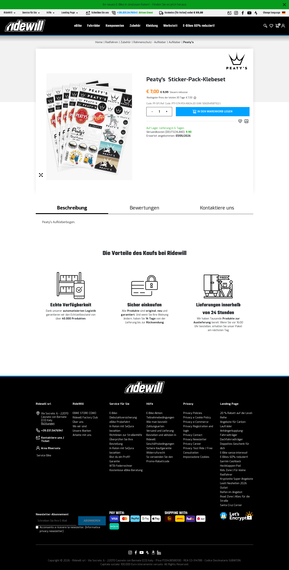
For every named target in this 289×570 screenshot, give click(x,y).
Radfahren (111, 42)
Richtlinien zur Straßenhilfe (125, 435)
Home (99, 42)
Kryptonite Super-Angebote (236, 479)
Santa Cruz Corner (231, 505)
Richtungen (48, 423)
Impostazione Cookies (196, 457)
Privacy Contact (192, 435)
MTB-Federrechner (120, 466)
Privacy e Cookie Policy (197, 417)
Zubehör (135, 26)
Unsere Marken (82, 431)
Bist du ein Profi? (119, 457)
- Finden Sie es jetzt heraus (168, 4)
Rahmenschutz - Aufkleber (149, 42)
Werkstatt (170, 26)
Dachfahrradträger (231, 439)
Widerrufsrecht (155, 452)
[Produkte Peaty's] (237, 61)
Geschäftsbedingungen (160, 444)
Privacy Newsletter (195, 439)
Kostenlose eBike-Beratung (125, 470)
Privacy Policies (192, 413)
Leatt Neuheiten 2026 (233, 483)
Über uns (78, 422)
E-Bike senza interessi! (233, 452)
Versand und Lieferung (160, 431)
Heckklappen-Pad (230, 466)
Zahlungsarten (155, 426)
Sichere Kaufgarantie (159, 448)
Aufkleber (175, 42)
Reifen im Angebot (231, 492)
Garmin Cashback (230, 461)
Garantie (114, 461)
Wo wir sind (80, 426)
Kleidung (152, 26)
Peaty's (188, 42)
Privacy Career (192, 444)
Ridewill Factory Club (85, 417)
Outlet (224, 487)
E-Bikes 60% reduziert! (199, 26)
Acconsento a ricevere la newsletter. (70, 529)
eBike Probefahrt (119, 422)
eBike (78, 26)
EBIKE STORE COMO (84, 413)
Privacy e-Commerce (195, 422)
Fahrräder (93, 26)
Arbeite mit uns (82, 435)
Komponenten (115, 26)
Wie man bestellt (156, 422)
